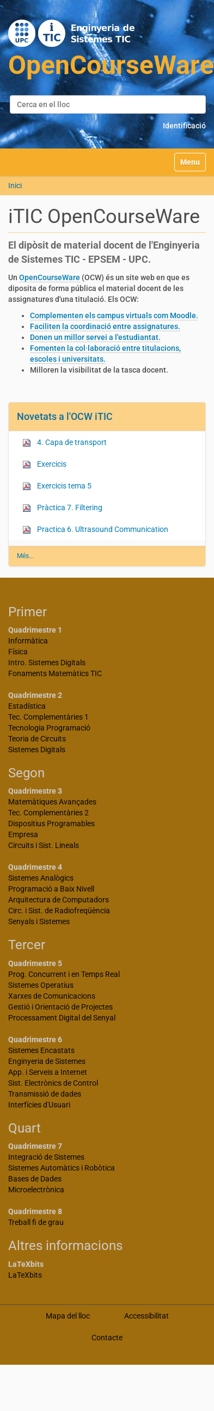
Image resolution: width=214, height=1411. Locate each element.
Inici (15, 185)
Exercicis (44, 464)
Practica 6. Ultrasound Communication (95, 529)
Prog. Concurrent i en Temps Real (64, 974)
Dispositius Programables (51, 823)
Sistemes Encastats (41, 1050)
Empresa (23, 834)
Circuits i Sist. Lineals (43, 845)
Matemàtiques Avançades (52, 801)
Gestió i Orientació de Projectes (60, 1006)
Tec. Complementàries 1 (48, 717)
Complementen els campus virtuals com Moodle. (114, 315)
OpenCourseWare (49, 277)
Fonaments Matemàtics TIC (55, 673)
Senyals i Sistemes (39, 921)
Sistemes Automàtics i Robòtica (61, 1168)
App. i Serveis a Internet (47, 1072)
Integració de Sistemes (46, 1157)
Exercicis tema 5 (56, 486)
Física (18, 651)
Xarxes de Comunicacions (51, 996)
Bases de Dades (35, 1178)
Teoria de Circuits (37, 738)
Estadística (27, 706)
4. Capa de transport (64, 442)
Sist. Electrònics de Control (53, 1083)
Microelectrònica (36, 1189)
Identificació (184, 125)
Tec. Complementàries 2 (48, 812)
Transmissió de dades (44, 1094)
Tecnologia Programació (49, 727)
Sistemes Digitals (36, 749)
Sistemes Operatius (41, 985)
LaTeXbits (25, 1275)
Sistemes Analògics (41, 878)
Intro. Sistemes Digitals (46, 662)
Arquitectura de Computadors (58, 899)
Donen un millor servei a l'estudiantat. (95, 337)
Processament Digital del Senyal (61, 1017)
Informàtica (28, 640)
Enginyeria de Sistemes (46, 1061)
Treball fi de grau (36, 1222)
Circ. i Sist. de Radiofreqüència (59, 910)
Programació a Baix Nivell (51, 888)
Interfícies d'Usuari (39, 1104)
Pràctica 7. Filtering (62, 507)
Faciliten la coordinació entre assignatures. (105, 326)
